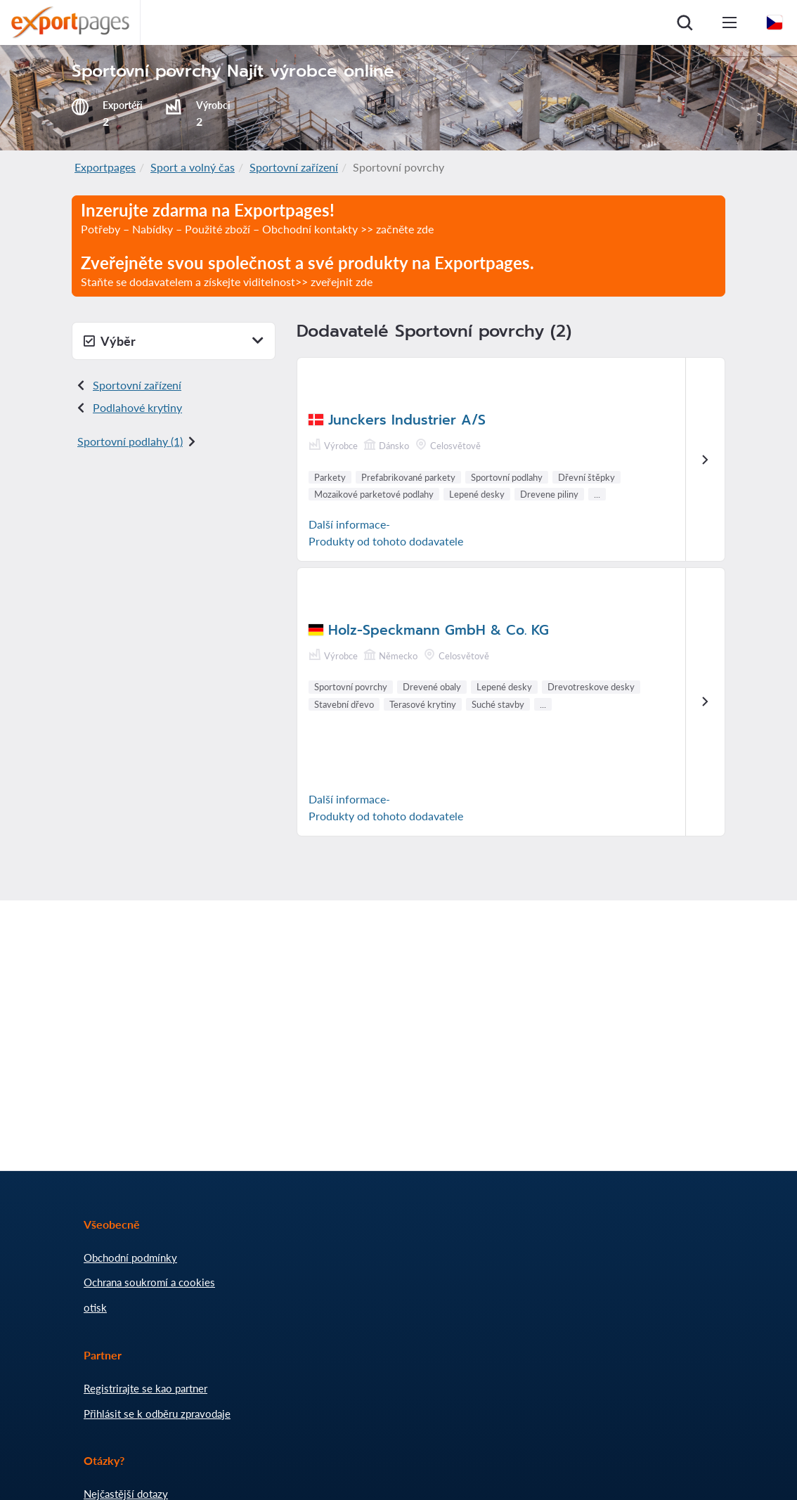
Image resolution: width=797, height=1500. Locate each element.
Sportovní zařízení (294, 167)
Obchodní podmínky (130, 1257)
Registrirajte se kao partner (145, 1388)
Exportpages (105, 167)
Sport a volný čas (192, 167)
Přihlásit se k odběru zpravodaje (157, 1413)
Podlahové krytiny (137, 407)
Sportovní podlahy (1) (130, 441)
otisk (95, 1307)
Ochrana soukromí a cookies (149, 1282)
